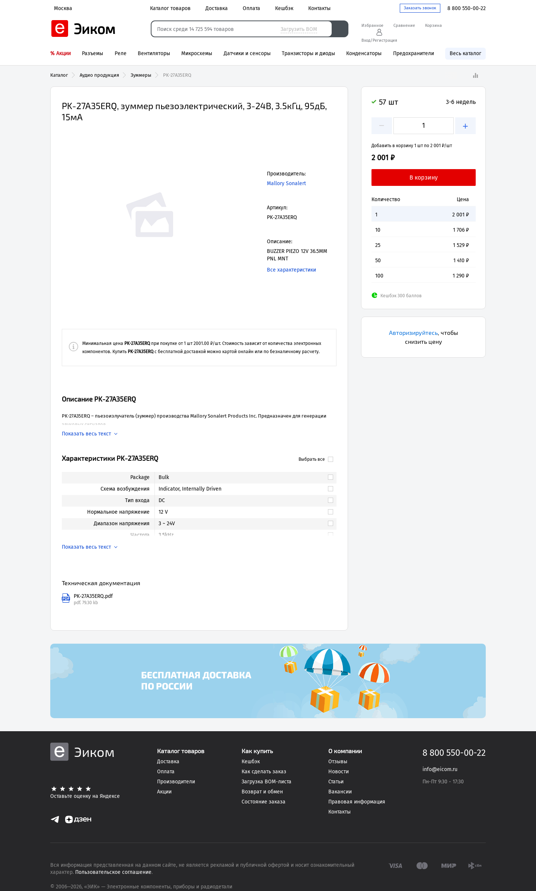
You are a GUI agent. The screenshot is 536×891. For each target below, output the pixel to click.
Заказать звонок (420, 8)
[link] (242, 477)
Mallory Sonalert (286, 183)
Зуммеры (141, 75)
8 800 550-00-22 (466, 8)
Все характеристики (291, 270)
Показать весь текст (86, 434)
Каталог (59, 75)
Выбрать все (316, 459)
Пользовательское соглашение (113, 872)
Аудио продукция (99, 75)
